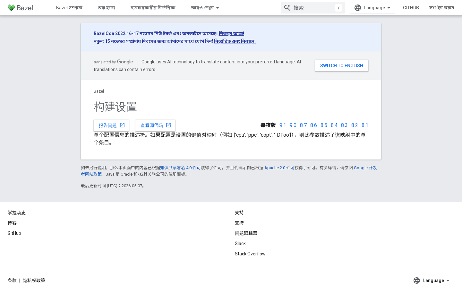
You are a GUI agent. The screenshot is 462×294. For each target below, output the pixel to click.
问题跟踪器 (246, 233)
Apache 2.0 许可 (279, 167)
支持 (239, 222)
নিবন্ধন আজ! (231, 33)
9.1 (282, 125)
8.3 (344, 125)
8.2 (354, 125)
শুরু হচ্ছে (106, 7)
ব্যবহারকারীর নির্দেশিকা (153, 7)
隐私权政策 (34, 280)
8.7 (303, 125)
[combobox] (313, 8)
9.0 (293, 125)
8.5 (324, 125)
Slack (240, 243)
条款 (12, 280)
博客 (12, 222)
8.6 (313, 125)
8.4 (334, 125)
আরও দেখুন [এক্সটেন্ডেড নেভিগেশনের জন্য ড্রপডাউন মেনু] (202, 7)
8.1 (365, 125)
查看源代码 (156, 125)
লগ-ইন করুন (441, 7)
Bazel (99, 91)
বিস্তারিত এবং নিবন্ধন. (235, 41)
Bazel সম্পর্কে (69, 7)
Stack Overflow (250, 253)
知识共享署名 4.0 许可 (180, 167)
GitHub (411, 7)
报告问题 (112, 125)
